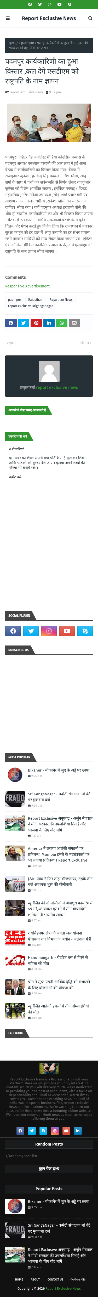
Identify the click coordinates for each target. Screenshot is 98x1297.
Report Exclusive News (49, 18)
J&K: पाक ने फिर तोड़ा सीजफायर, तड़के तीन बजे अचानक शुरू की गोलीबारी (60, 881)
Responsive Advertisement (27, 286)
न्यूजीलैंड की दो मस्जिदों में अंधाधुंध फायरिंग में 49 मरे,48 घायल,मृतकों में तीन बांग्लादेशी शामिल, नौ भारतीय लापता (60, 909)
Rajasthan (35, 300)
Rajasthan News (61, 300)
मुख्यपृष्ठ (13, 43)
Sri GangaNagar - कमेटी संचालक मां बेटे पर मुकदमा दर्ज (59, 797)
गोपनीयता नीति (77, 1279)
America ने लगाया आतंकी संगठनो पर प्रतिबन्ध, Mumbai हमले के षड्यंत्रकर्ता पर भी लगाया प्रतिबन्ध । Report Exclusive (58, 854)
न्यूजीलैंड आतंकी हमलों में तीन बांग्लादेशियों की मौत (58, 1009)
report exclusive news (26, 92)
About (35, 1279)
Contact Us (55, 1279)
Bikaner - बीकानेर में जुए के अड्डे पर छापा (58, 770)
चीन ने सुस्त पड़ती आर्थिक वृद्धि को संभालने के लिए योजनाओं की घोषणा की (59, 984)
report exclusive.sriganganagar (30, 306)
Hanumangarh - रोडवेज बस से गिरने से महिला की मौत (58, 960)
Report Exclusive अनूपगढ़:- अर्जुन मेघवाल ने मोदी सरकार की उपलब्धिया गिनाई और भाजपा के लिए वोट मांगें (60, 824)
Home (19, 1279)
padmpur (27, 43)
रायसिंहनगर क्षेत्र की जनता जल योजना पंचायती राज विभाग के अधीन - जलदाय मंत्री (59, 936)
